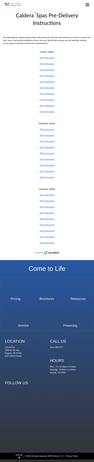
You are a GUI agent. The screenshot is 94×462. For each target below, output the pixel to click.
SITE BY (19, 456)
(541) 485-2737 (56, 347)
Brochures (47, 297)
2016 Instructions (47, 112)
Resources (78, 297)
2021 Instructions (47, 82)
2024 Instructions (47, 64)
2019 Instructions (47, 94)
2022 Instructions (47, 76)
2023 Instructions (47, 70)
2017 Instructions (47, 106)
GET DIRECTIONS (13, 356)
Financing (70, 324)
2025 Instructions (47, 58)
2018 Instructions (47, 100)
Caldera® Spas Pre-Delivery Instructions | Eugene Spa (13, 4)
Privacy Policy (72, 456)
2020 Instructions (47, 88)
